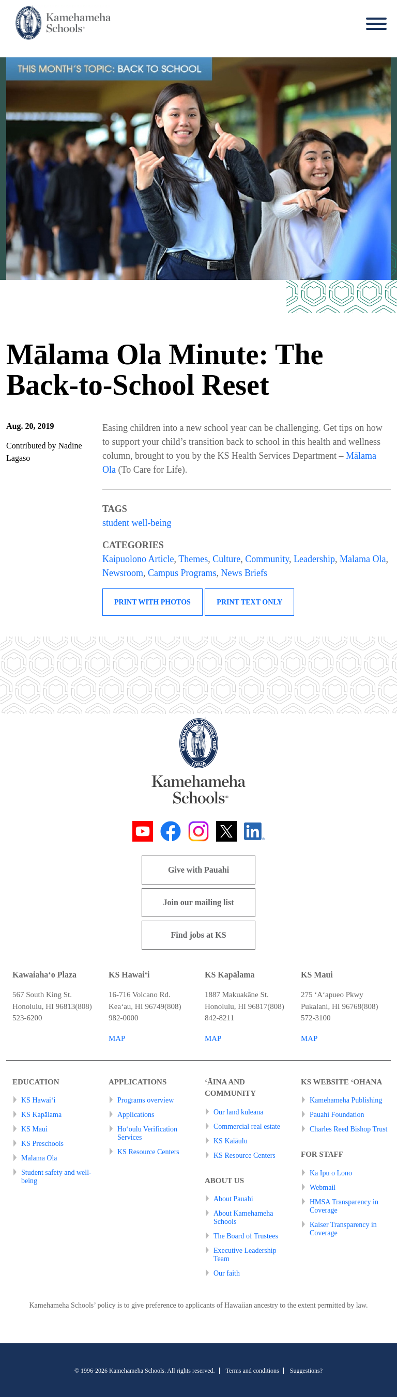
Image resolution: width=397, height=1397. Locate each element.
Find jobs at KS (198, 934)
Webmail (322, 1187)
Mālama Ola (39, 1158)
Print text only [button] (249, 602)
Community (267, 559)
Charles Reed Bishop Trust (349, 1129)
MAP (117, 1038)
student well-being (136, 523)
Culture (226, 559)
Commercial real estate (246, 1126)
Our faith (226, 1273)
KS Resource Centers (148, 1152)
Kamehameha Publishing (346, 1100)
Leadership (314, 559)
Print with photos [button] (152, 602)
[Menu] (373, 24)
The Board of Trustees (245, 1236)
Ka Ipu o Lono (331, 1173)
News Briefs (244, 573)
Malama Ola (363, 559)
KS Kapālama (41, 1115)
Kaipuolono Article (138, 559)
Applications (136, 1115)
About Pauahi (233, 1199)
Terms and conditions (252, 1370)
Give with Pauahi (198, 869)
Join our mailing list (198, 902)
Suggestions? (306, 1370)
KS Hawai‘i (38, 1100)
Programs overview (145, 1100)
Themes (193, 559)
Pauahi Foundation (337, 1115)
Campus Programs (182, 573)
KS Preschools (42, 1143)
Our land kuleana (238, 1112)
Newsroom (122, 573)
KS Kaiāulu (230, 1141)
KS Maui (34, 1129)
